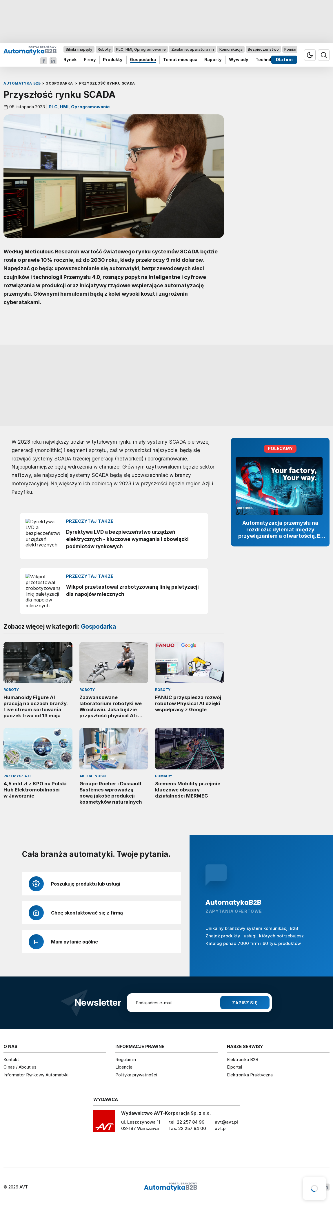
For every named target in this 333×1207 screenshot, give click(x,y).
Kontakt (11, 1059)
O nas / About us (20, 1067)
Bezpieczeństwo (263, 49)
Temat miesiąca (180, 59)
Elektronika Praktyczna (250, 1075)
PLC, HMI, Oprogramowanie (141, 49)
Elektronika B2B (242, 1059)
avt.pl (221, 1128)
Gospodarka (143, 59)
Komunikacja (231, 49)
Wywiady (238, 59)
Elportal (234, 1067)
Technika (265, 59)
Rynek (70, 59)
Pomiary (291, 49)
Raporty (213, 59)
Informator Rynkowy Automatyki (35, 1075)
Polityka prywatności (136, 1075)
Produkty (113, 59)
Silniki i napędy (78, 49)
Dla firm (284, 59)
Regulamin (125, 1059)
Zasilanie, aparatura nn (192, 49)
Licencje (123, 1067)
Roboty (104, 49)
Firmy (90, 59)
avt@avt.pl (226, 1122)
